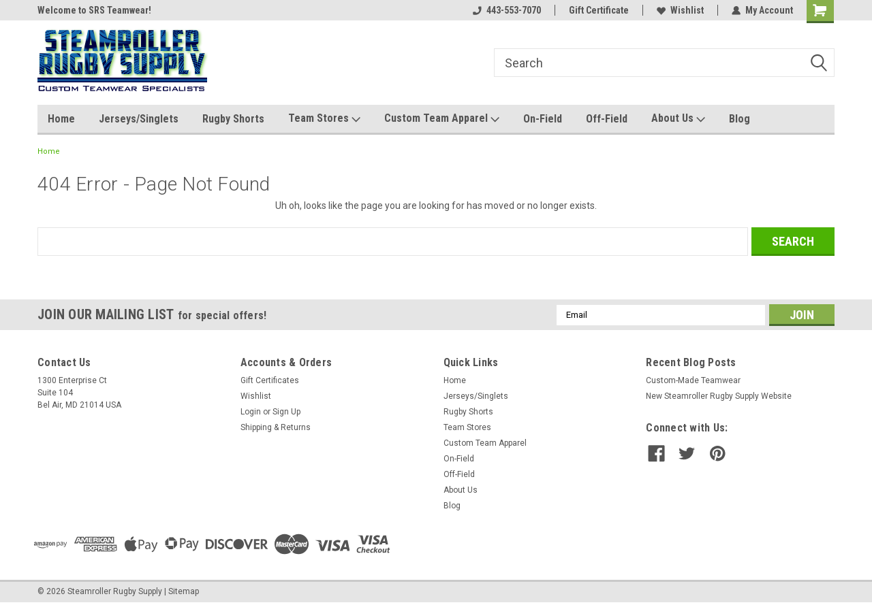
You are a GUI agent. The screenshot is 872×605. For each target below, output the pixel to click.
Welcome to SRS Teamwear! (94, 10)
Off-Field (606, 118)
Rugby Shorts (233, 118)
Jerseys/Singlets (138, 118)
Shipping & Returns (275, 427)
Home (61, 118)
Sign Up (286, 411)
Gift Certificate (599, 10)
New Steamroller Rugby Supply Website (719, 396)
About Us (678, 119)
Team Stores (324, 119)
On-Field (542, 118)
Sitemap (183, 591)
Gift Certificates (269, 380)
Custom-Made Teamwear (693, 380)
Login (250, 411)
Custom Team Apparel (441, 119)
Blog (739, 118)
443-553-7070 (507, 10)
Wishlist (680, 10)
